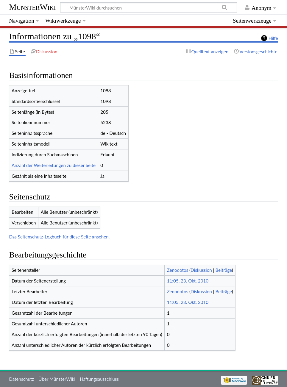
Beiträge (223, 270)
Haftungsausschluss (99, 379)
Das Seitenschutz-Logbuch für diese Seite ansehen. (59, 236)
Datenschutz (21, 379)
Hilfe (273, 38)
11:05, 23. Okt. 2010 (187, 280)
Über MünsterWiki (56, 379)
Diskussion (201, 270)
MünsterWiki (32, 7)
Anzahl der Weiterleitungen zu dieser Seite (54, 165)
